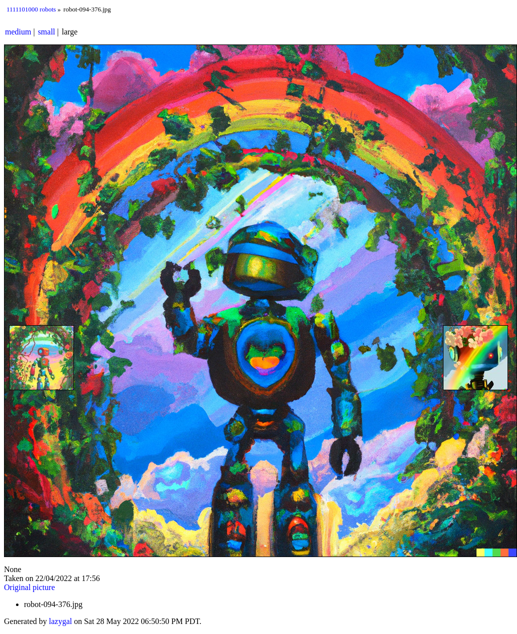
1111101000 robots (31, 9)
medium (18, 31)
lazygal (60, 621)
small (47, 31)
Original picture (29, 587)
